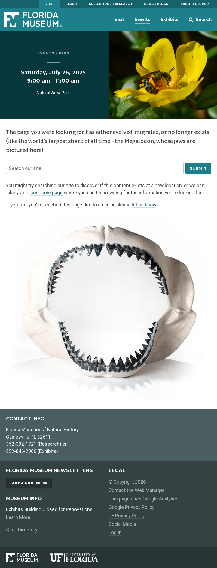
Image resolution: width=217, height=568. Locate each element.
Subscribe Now (28, 483)
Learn (71, 4)
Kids (64, 53)
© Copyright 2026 (127, 482)
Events (142, 19)
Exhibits (169, 19)
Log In (115, 532)
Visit (49, 4)
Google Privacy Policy (131, 507)
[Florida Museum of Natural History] (28, 557)
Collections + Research (110, 4)
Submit (198, 168)
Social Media (122, 524)
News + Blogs (156, 4)
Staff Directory (21, 530)
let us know (144, 205)
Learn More (18, 517)
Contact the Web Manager (136, 490)
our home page (46, 192)
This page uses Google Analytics (144, 499)
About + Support (196, 4)
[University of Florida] (79, 557)
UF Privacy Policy (127, 515)
